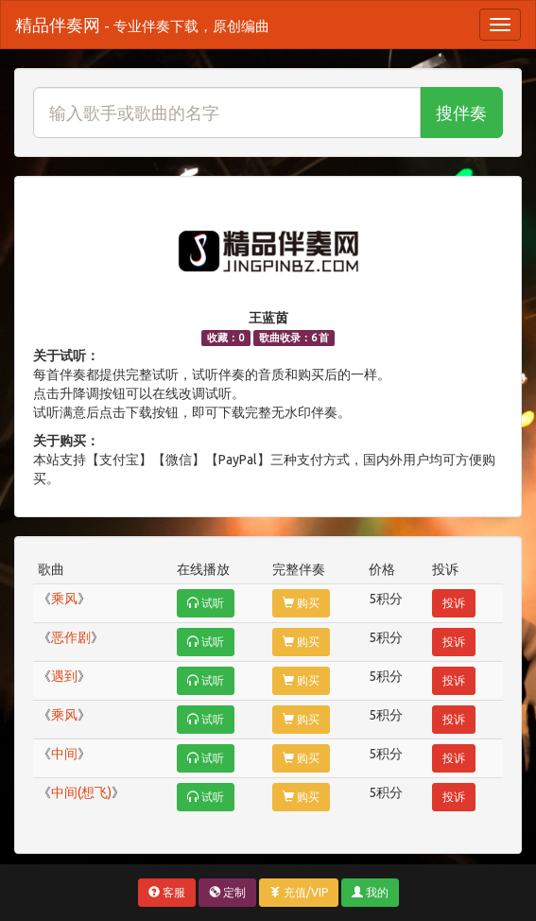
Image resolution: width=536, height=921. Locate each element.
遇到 (64, 676)
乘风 (64, 598)
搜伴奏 (461, 112)
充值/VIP (298, 892)
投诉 (453, 603)
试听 (205, 603)
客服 (166, 892)
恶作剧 (71, 637)
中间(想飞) (81, 792)
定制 (227, 892)
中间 (64, 753)
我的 (370, 892)
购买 (301, 603)
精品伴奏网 (142, 24)
